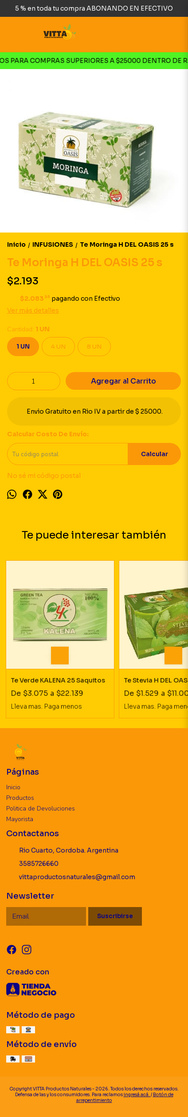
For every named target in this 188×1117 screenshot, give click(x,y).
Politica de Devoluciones (40, 808)
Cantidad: (28, 329)
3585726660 (32, 864)
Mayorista (19, 819)
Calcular (154, 454)
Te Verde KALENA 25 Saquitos (58, 680)
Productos (20, 798)
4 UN (58, 346)
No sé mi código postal (44, 476)
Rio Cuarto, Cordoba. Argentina (62, 851)
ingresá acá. (137, 1095)
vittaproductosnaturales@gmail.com (70, 877)
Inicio (13, 787)
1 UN (23, 346)
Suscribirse (115, 916)
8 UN (94, 346)
